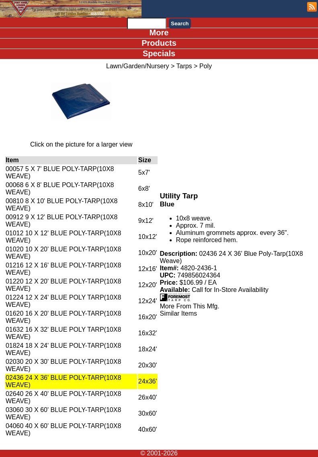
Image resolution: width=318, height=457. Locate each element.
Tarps (184, 66)
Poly (205, 66)
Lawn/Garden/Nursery (137, 66)
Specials (159, 53)
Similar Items (178, 313)
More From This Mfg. (190, 306)
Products (159, 43)
